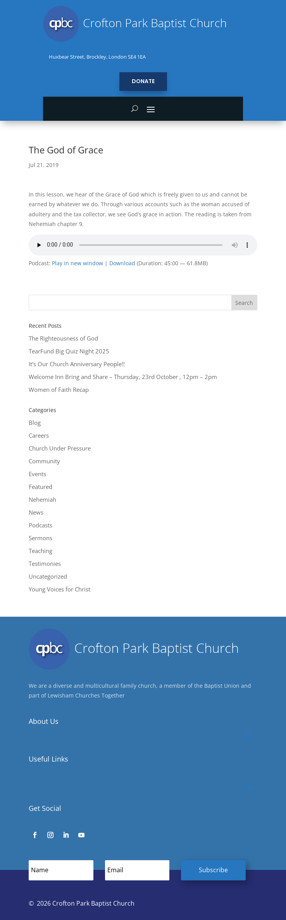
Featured (40, 486)
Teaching (40, 551)
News (36, 512)
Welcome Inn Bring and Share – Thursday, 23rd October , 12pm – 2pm (123, 377)
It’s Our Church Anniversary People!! (77, 364)
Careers (39, 435)
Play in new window (77, 263)
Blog (35, 422)
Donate (143, 81)
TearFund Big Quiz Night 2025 (69, 351)
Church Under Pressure (60, 448)
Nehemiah (42, 499)
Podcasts (40, 525)
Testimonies (45, 563)
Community (44, 461)
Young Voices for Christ (59, 589)
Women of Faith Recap (59, 389)
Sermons (40, 538)
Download (122, 263)
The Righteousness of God (63, 338)
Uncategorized (48, 576)
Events (37, 474)
